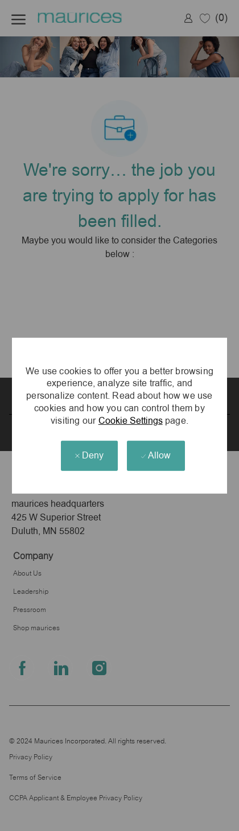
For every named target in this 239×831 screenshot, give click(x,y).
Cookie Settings (130, 420)
